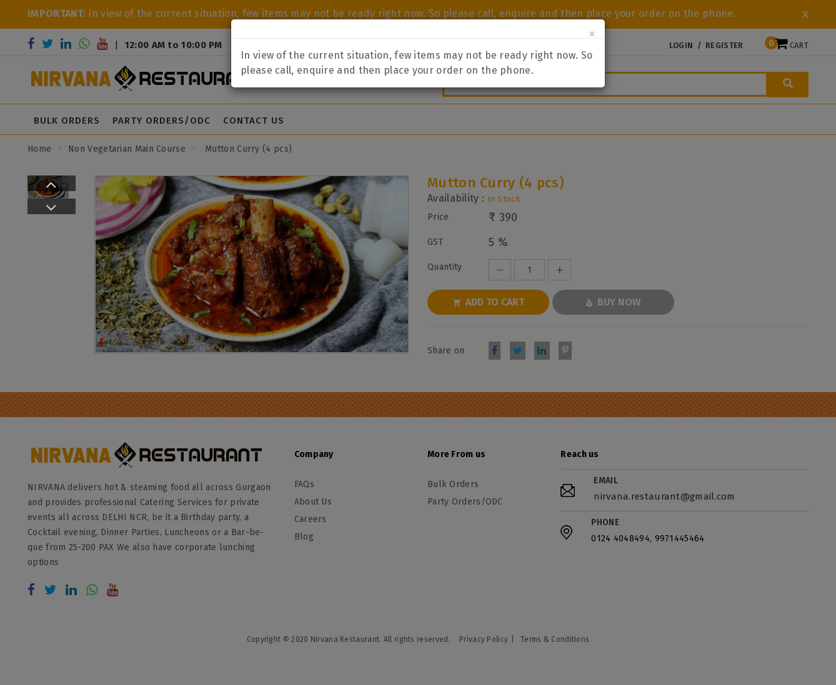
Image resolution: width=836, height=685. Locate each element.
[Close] (592, 34)
